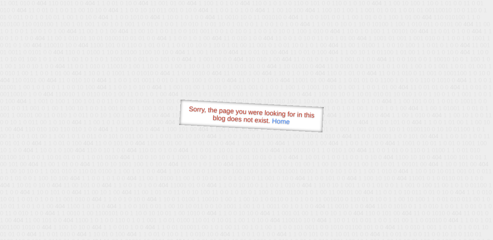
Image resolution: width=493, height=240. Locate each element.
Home (281, 121)
